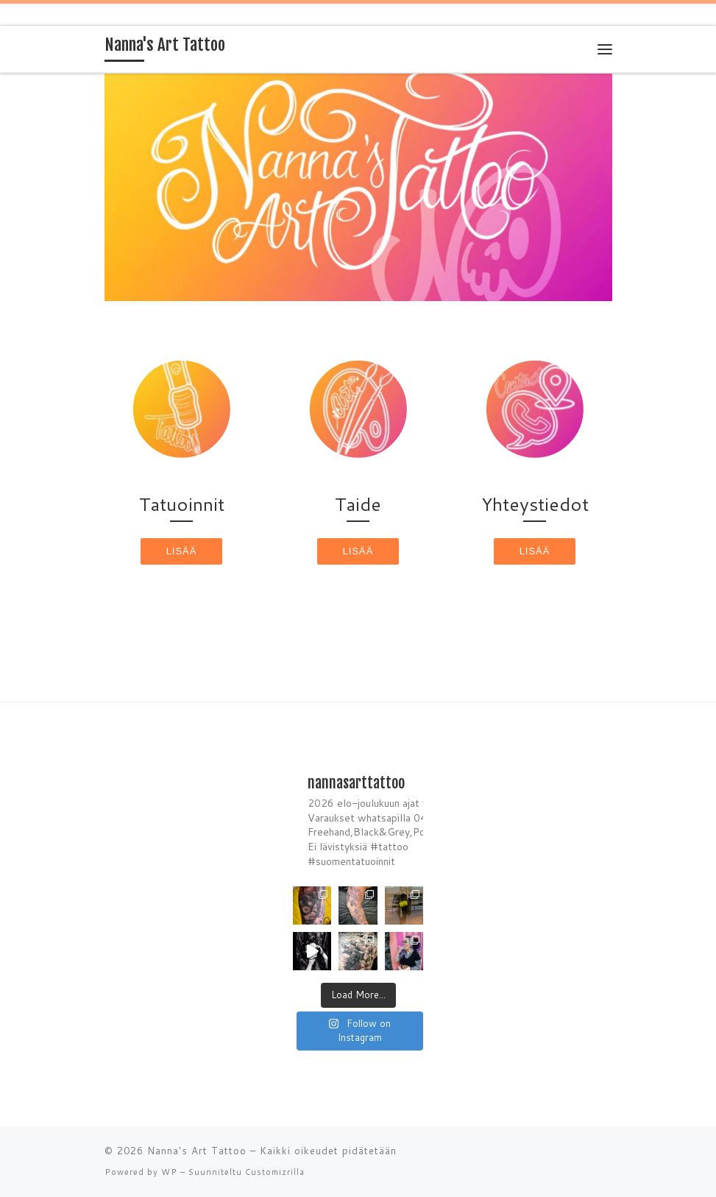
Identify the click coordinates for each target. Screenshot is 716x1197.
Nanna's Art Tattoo (197, 1150)
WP (169, 1172)
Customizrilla (275, 1172)
